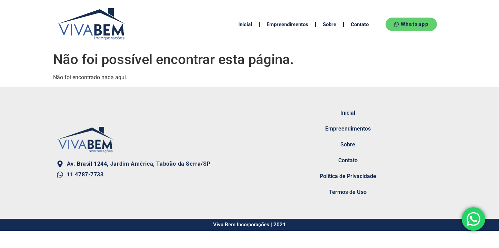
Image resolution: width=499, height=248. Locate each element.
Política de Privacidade (348, 176)
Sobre (329, 24)
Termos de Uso (348, 192)
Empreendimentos (287, 24)
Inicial (245, 24)
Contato (360, 24)
